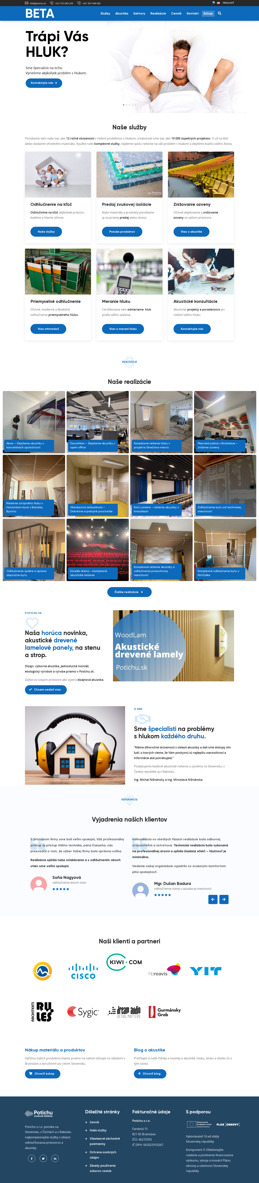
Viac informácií (48, 329)
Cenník (176, 13)
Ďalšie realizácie (129, 592)
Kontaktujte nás (44, 83)
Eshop (208, 13)
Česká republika (213, 2)
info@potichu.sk (38, 3)
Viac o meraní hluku (123, 329)
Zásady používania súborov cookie (103, 1168)
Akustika (121, 13)
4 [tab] (132, 104)
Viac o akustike (191, 231)
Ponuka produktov (122, 231)
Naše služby (46, 231)
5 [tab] (135, 104)
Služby (105, 13)
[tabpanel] (129, 67)
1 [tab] (123, 104)
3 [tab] (129, 104)
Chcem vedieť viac (45, 689)
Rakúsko (218, 2)
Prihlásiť (228, 2)
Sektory (139, 13)
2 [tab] (126, 104)
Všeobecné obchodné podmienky (105, 1141)
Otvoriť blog (149, 1073)
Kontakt (193, 13)
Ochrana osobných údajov (103, 1154)
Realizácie (158, 13)
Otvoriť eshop (41, 1073)
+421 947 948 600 (91, 3)
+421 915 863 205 (64, 3)
